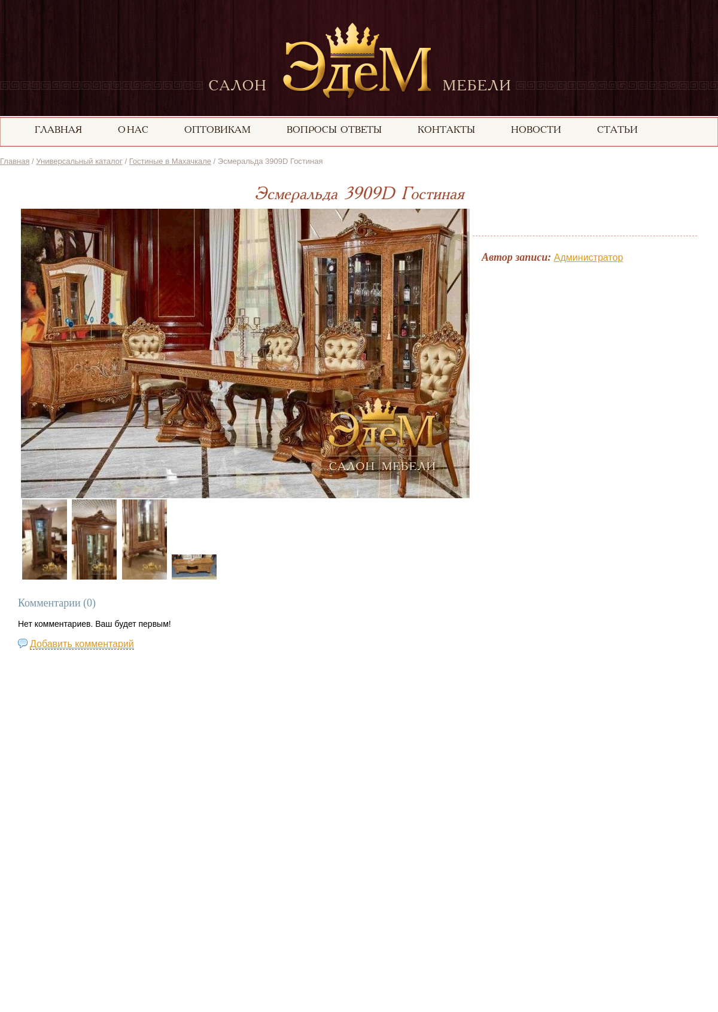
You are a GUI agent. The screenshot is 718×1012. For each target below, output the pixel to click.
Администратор (588, 257)
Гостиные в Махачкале (170, 161)
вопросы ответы (334, 130)
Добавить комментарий (82, 644)
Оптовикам (217, 130)
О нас (133, 130)
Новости (536, 130)
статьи (617, 130)
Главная (14, 161)
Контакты (446, 130)
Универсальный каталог (79, 161)
